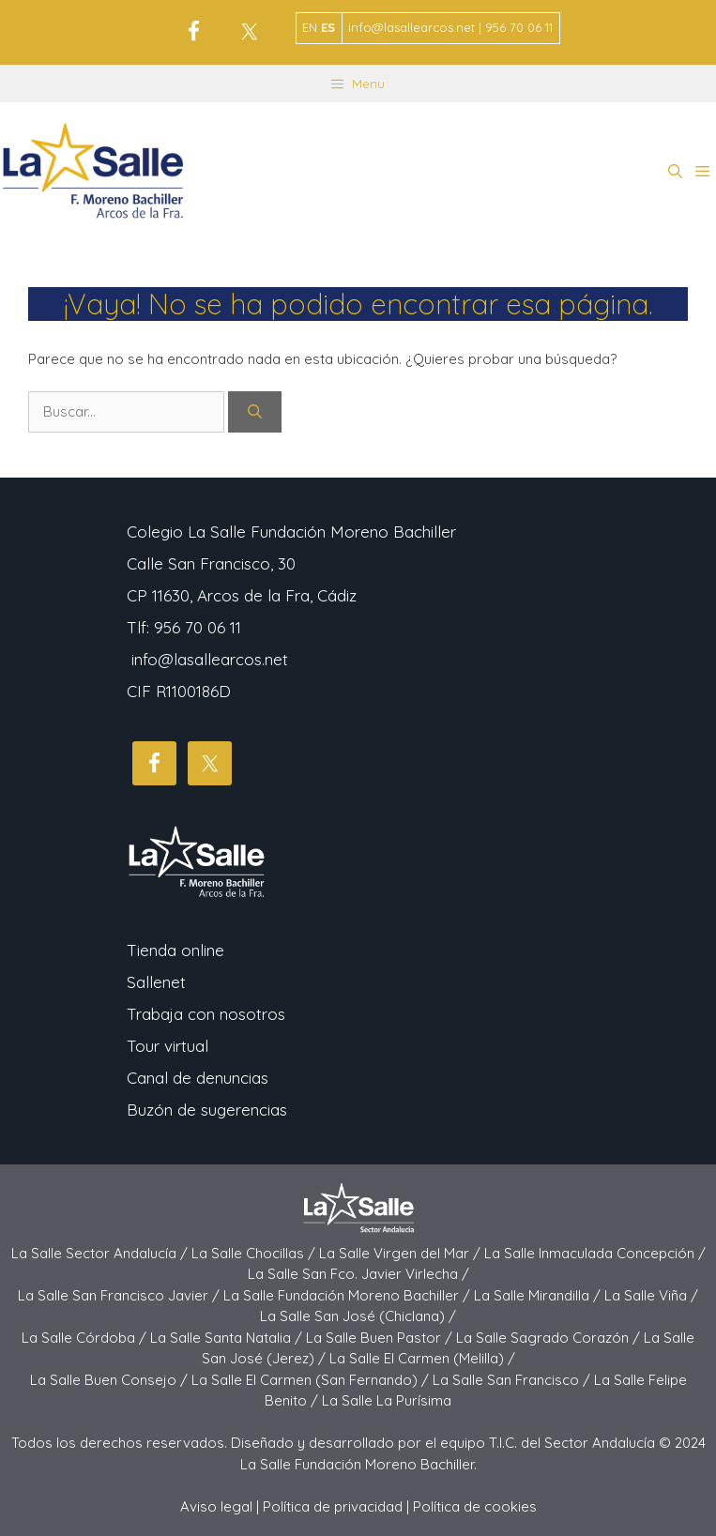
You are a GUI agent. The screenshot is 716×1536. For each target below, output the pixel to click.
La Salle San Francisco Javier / (120, 1295)
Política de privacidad (333, 1506)
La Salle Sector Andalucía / (101, 1253)
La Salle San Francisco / (513, 1380)
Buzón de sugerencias (207, 1109)
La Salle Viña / (651, 1295)
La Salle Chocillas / (255, 1253)
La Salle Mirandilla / (539, 1295)
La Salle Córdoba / (86, 1337)
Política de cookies (475, 1506)
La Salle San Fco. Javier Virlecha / (358, 1274)
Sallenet (156, 982)
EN (309, 27)
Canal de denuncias (197, 1077)
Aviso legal (216, 1506)
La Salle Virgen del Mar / (401, 1253)
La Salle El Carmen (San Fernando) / (312, 1380)
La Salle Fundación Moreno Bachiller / (348, 1295)
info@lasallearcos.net (209, 659)
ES (328, 27)
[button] (675, 172)
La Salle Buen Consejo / (110, 1380)
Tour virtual (167, 1046)
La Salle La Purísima (386, 1400)
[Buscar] (255, 412)
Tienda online (175, 950)
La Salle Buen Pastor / (381, 1337)
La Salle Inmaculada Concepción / (595, 1253)
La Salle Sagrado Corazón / (550, 1337)
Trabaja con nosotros (206, 1014)
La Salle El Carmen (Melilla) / (422, 1358)
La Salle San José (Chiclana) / (358, 1316)
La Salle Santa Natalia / (228, 1337)
